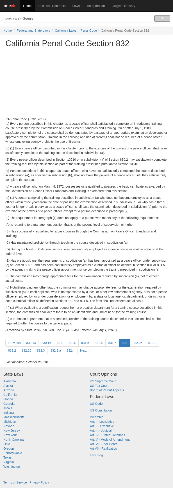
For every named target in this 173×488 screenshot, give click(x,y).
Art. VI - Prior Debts (103, 444)
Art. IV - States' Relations (107, 435)
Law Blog (96, 455)
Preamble (96, 417)
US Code (96, 403)
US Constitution (101, 410)
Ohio (6, 444)
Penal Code (88, 30)
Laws (76, 6)
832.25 (26, 350)
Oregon (8, 448)
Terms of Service (15, 482)
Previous (14, 343)
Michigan (9, 421)
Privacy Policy (39, 482)
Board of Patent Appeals (107, 390)
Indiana (8, 412)
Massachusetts (13, 417)
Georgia (9, 403)
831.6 (99, 343)
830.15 (46, 343)
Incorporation (95, 6)
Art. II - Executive (102, 426)
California (10, 394)
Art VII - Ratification (103, 448)
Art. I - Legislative (102, 421)
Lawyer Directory (123, 6)
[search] (76, 18)
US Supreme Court (103, 381)
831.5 (85, 343)
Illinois (7, 408)
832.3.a (55, 350)
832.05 (137, 343)
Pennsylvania (12, 453)
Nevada (8, 426)
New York (10, 435)
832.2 (12, 350)
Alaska (8, 385)
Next (83, 350)
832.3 (41, 350)
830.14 (31, 343)
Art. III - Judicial (101, 430)
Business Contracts (52, 6)
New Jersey (11, 430)
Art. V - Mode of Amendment (110, 439)
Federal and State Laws (33, 30)
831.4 (71, 343)
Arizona (8, 390)
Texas (7, 457)
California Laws (66, 30)
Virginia (8, 462)
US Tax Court (99, 385)
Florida (8, 399)
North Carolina (13, 439)
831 (59, 343)
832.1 (152, 343)
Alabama (9, 381)
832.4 (71, 350)
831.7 (112, 343)
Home (27, 6)
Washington (11, 466)
